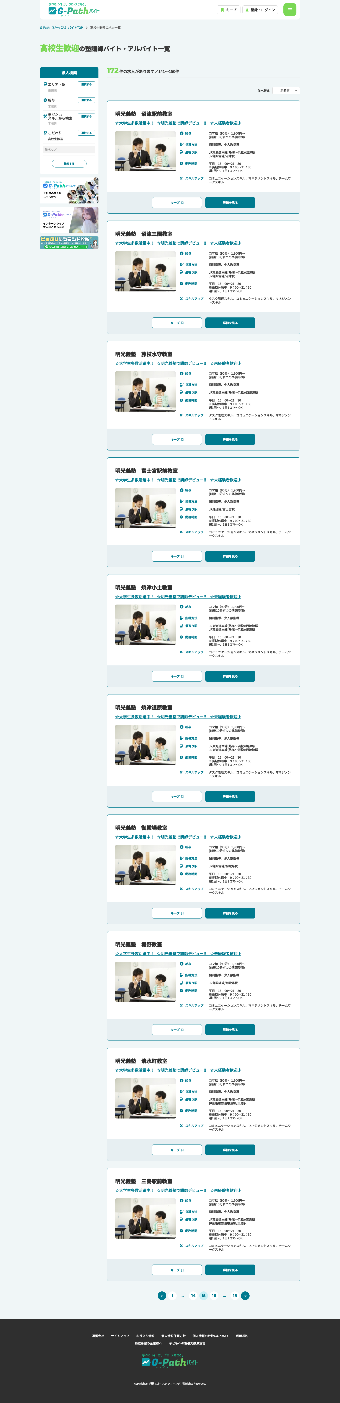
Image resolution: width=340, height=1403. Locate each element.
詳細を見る (230, 202)
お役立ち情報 (145, 1336)
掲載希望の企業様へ (148, 1343)
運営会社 (98, 1336)
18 (235, 1295)
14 (193, 1295)
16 (214, 1295)
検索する (69, 163)
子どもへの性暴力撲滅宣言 (187, 1343)
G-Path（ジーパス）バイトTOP (61, 27)
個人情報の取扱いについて (211, 1336)
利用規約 (242, 1336)
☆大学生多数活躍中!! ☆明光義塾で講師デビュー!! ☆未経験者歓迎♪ (178, 123)
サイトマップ (120, 1336)
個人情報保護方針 (173, 1336)
